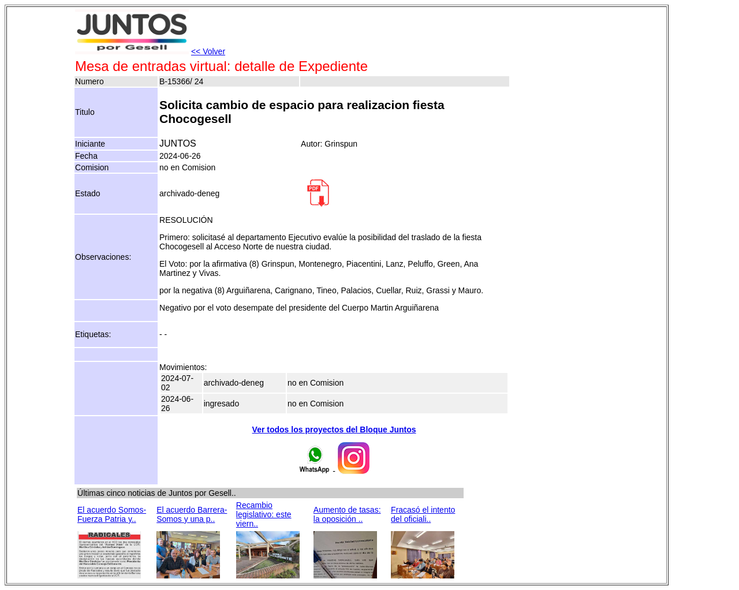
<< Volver (208, 51)
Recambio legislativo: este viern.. (264, 514)
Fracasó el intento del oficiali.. (423, 514)
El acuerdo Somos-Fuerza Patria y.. (111, 514)
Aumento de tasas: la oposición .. (347, 514)
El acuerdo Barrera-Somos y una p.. (191, 514)
